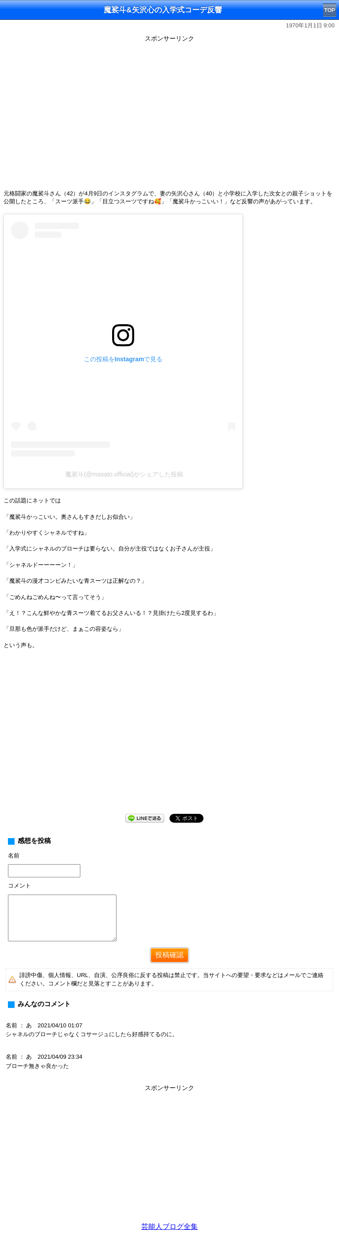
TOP (329, 10)
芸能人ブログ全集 (169, 1226)
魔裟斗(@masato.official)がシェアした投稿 (124, 474)
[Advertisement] (169, 738)
